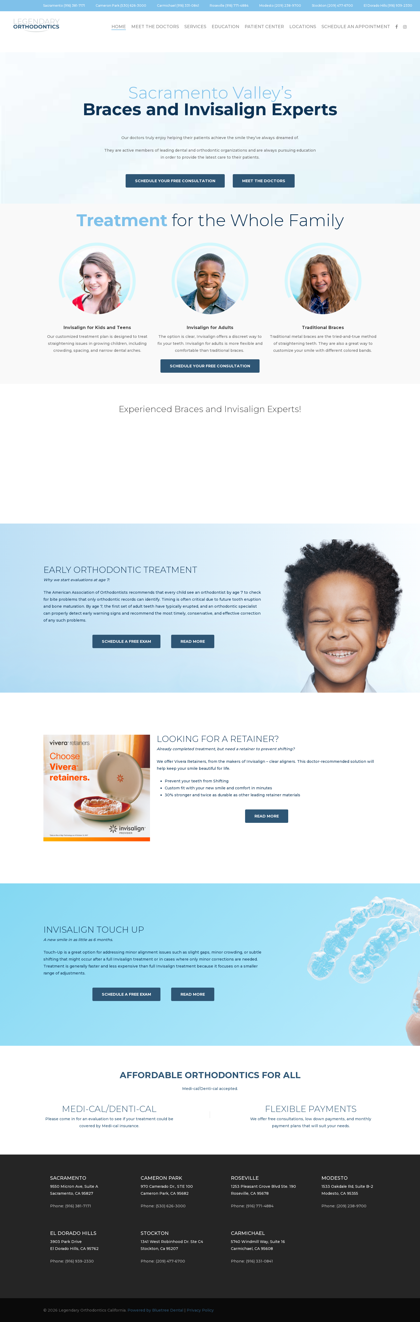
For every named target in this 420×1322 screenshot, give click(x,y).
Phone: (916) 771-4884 (252, 1206)
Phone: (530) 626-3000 (163, 1206)
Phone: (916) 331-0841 (252, 1261)
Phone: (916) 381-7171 (70, 1206)
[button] (175, 181)
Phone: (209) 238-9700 (343, 1206)
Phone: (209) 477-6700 (163, 1261)
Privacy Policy (200, 1310)
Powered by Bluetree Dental (155, 1310)
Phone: (72, 1261)
